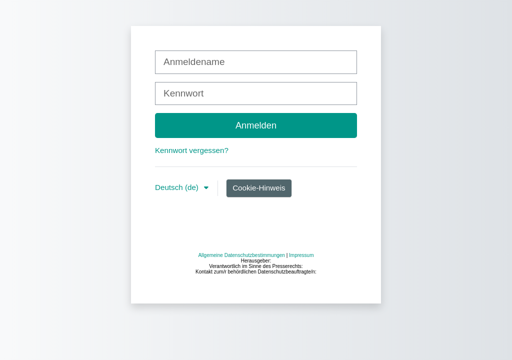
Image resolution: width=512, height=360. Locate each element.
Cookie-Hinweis (259, 188)
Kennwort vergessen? (191, 150)
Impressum (301, 335)
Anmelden (256, 125)
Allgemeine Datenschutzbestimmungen (241, 335)
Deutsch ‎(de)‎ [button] (177, 187)
